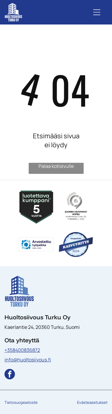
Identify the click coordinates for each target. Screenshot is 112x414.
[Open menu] (97, 12)
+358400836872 (22, 350)
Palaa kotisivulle (56, 166)
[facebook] (9, 375)
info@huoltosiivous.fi (27, 359)
